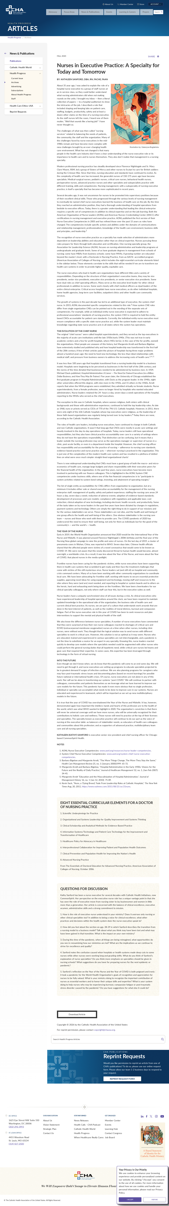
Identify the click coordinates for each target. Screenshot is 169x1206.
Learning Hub (111, 1128)
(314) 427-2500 (16, 1143)
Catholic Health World (21, 67)
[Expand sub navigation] (40, 67)
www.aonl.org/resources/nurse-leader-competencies (125, 750)
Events (108, 1124)
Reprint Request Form (122, 1078)
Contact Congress (113, 1133)
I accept (130, 1200)
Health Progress (14, 37)
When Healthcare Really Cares (89, 1137)
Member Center (113, 1120)
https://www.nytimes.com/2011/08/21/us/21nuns (106, 786)
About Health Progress (21, 94)
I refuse (154, 1200)
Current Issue (17, 78)
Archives (15, 82)
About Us (47, 1120)
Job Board (110, 1137)
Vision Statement (51, 1124)
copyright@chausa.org (104, 1029)
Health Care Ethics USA (21, 105)
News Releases (81, 1120)
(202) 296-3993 (16, 1126)
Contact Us (48, 1133)
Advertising (16, 86)
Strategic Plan (49, 1128)
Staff (13, 98)
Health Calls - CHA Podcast (87, 1124)
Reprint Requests (18, 111)
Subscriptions (17, 90)
